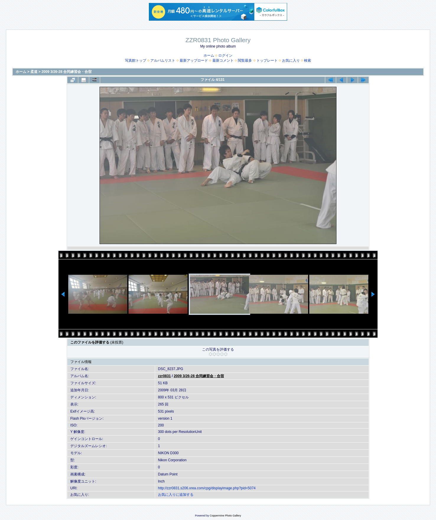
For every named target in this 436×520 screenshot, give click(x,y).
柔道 (34, 72)
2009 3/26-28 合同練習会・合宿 (66, 72)
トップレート (267, 60)
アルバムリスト (162, 60)
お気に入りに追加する (175, 495)
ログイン (225, 55)
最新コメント (223, 60)
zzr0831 (164, 376)
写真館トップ (135, 60)
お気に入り (291, 60)
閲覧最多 (245, 60)
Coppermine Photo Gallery (225, 515)
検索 (307, 60)
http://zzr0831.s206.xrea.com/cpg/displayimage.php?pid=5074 (207, 488)
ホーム (209, 55)
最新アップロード (194, 60)
